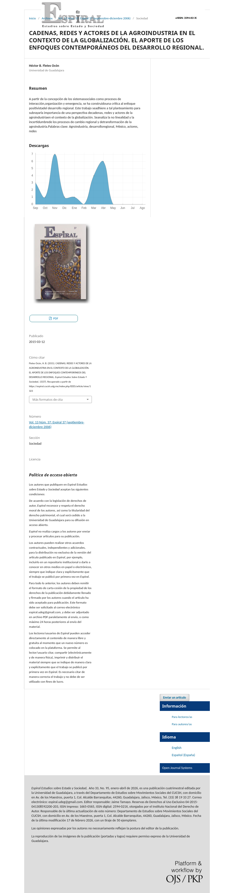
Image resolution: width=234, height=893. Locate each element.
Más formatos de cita (47, 399)
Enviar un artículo (174, 697)
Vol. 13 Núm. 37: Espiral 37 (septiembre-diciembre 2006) (94, 18)
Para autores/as (182, 724)
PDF (55, 318)
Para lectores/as (182, 717)
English (177, 748)
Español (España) (183, 755)
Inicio (32, 18)
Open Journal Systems (177, 768)
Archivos (47, 18)
